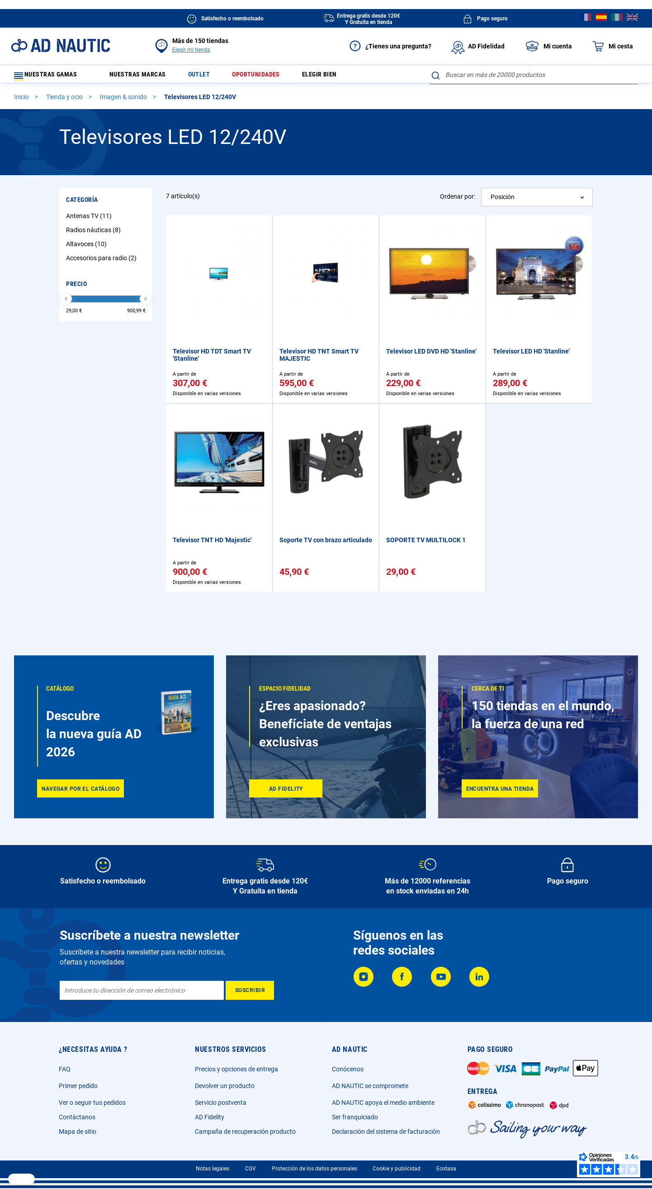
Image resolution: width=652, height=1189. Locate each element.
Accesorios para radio (102, 262)
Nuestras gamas (51, 76)
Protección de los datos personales (314, 1168)
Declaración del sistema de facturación (386, 1131)
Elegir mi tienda (191, 50)
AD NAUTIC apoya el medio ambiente (383, 1102)
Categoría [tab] (82, 203)
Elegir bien (342, 76)
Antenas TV (90, 220)
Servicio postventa (220, 1102)
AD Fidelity (209, 1117)
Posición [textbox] (503, 201)
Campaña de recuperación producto (245, 1131)
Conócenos (348, 1069)
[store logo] (60, 45)
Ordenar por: (457, 200)
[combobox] (534, 74)
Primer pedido (78, 1085)
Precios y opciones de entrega (236, 1069)
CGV (250, 1168)
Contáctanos (77, 1117)
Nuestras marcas (144, 76)
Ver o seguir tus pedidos (92, 1102)
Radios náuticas (94, 234)
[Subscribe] (250, 990)
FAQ (65, 1069)
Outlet (211, 76)
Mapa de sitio (77, 1131)
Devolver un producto (225, 1085)
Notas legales (212, 1168)
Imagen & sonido (124, 101)
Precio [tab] (76, 287)
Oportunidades (273, 76)
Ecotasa (446, 1168)
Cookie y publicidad (396, 1168)
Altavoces (87, 248)
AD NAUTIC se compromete (370, 1085)
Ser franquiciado (355, 1117)
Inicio (22, 101)
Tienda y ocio (65, 101)
